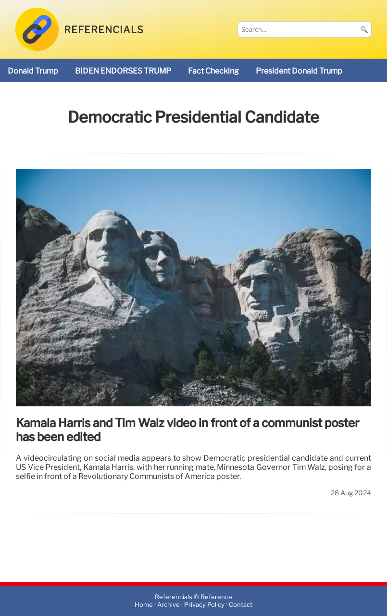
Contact (240, 604)
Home (144, 604)
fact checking (213, 70)
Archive (168, 604)
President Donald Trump (299, 70)
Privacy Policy (204, 604)
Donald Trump (33, 70)
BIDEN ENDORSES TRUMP (123, 70)
